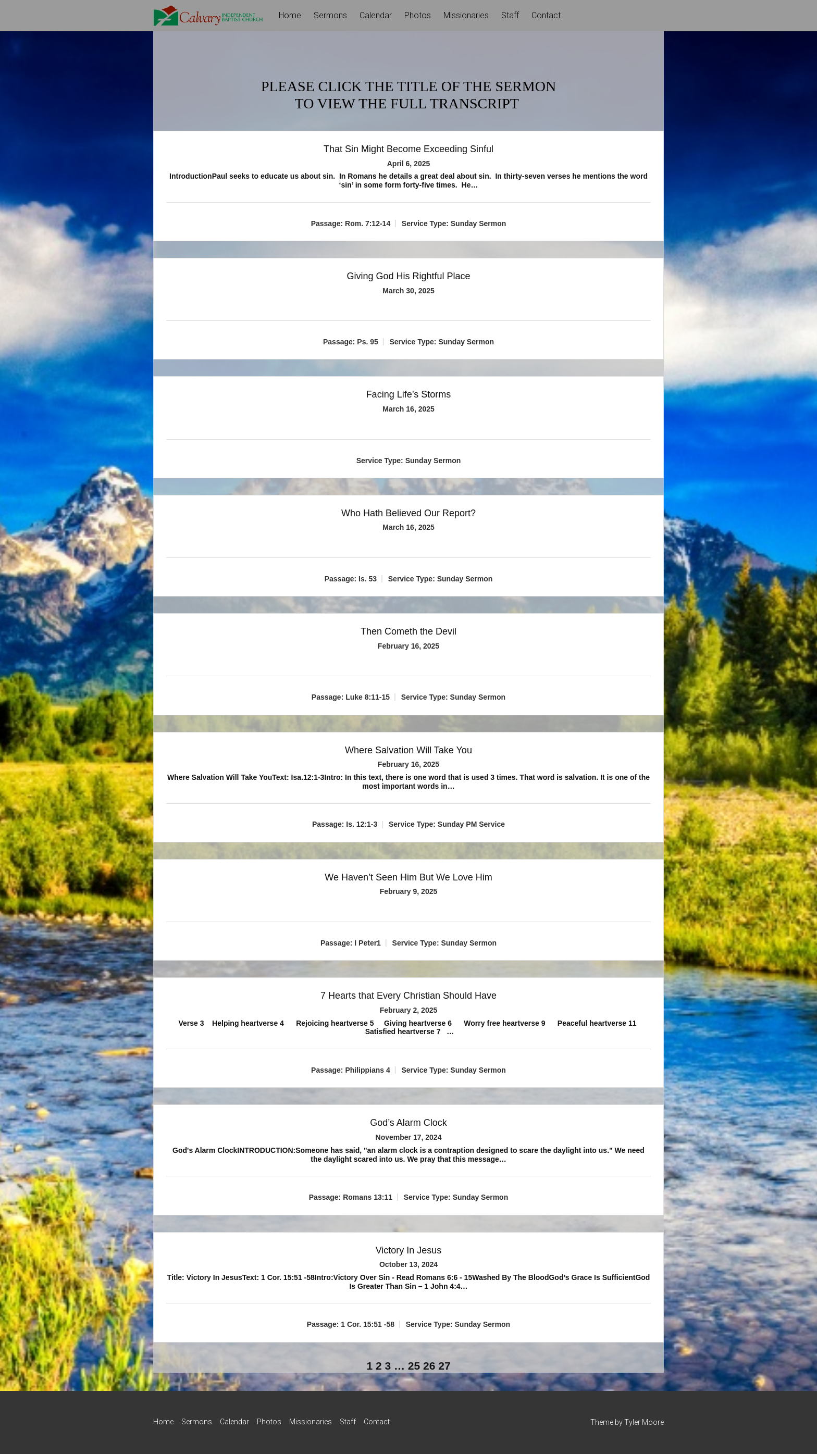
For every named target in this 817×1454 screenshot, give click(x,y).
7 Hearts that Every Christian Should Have (408, 995)
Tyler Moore (644, 1422)
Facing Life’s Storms (408, 394)
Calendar (376, 15)
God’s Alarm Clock (408, 1122)
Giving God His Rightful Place (408, 276)
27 (444, 1366)
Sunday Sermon (478, 223)
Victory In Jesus (409, 1250)
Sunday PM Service (471, 824)
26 (429, 1366)
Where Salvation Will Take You (408, 750)
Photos (417, 15)
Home (290, 15)
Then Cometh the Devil (408, 631)
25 (414, 1366)
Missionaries (466, 15)
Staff (510, 15)
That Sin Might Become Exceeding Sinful (408, 149)
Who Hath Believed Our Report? (408, 513)
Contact (546, 15)
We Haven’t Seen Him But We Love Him (408, 877)
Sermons (330, 15)
